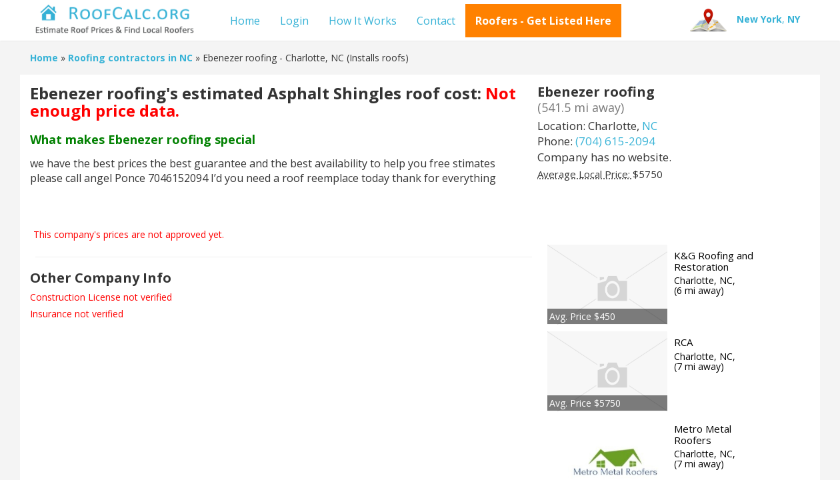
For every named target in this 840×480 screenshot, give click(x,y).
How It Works (363, 20)
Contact (436, 20)
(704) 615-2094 (615, 141)
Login (294, 20)
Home (245, 20)
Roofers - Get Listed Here (543, 20)
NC (649, 125)
